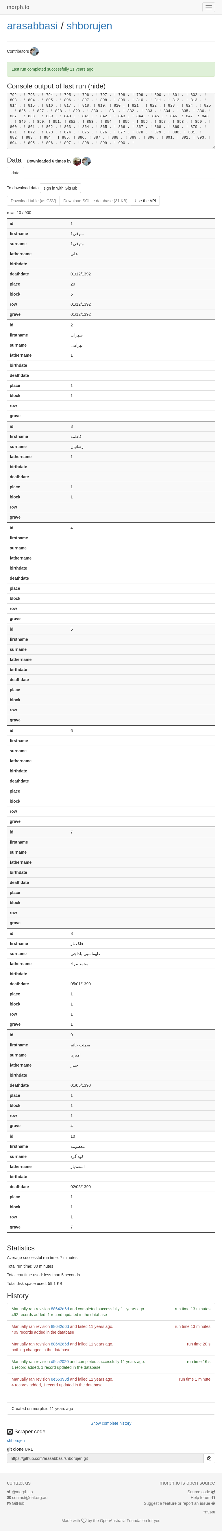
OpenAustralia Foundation (123, 1520)
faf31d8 (209, 1512)
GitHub (18, 1503)
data (15, 173)
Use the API (145, 201)
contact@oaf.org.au (29, 1497)
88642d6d (60, 1309)
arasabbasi (32, 26)
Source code (199, 1492)
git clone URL (20, 1449)
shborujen (89, 26)
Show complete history (111, 1423)
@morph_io (22, 1492)
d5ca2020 (60, 1361)
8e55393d (60, 1379)
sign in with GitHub (60, 188)
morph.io (18, 7)
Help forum (200, 1497)
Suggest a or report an (177, 1503)
